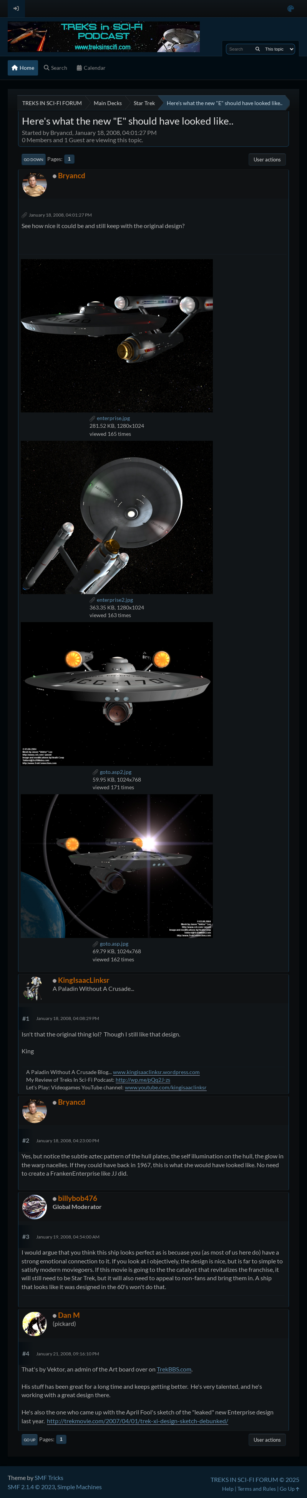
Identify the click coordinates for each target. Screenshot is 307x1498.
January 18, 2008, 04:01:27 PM (60, 214)
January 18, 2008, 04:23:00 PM (67, 1140)
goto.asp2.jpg (112, 772)
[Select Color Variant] (290, 8)
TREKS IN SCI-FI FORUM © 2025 (255, 1479)
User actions (267, 159)
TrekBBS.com (174, 1369)
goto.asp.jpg (110, 943)
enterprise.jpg (110, 418)
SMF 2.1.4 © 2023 (31, 1486)
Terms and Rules (256, 1488)
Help (228, 1488)
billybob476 (77, 1198)
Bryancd (71, 175)
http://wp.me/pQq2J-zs (143, 1079)
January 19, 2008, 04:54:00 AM (68, 1236)
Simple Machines (79, 1486)
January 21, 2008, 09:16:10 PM (67, 1353)
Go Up (29, 1439)
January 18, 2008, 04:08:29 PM (67, 1018)
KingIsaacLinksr (84, 980)
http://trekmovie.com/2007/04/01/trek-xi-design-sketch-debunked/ (137, 1420)
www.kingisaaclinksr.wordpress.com (156, 1072)
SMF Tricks (49, 1477)
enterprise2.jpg (111, 599)
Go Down (33, 159)
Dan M (69, 1315)
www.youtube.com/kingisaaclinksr (166, 1087)
